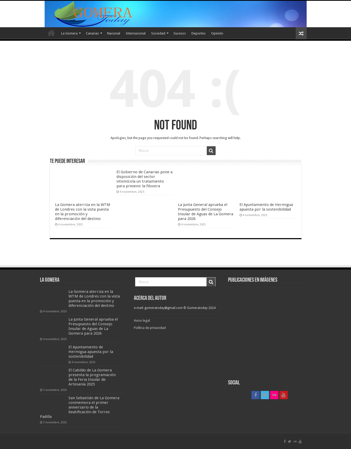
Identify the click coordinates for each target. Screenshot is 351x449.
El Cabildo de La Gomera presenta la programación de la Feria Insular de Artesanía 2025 (92, 377)
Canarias (92, 33)
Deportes (198, 33)
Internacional (136, 33)
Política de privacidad (150, 328)
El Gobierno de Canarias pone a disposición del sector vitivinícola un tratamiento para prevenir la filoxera (144, 179)
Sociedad (158, 33)
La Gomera (69, 33)
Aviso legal (142, 320)
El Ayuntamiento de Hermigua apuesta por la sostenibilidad (266, 207)
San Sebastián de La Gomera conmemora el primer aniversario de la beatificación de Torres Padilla (79, 407)
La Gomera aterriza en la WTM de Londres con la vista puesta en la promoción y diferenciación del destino (82, 211)
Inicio (51, 32)
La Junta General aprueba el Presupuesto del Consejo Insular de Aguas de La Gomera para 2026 (205, 211)
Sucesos (180, 33)
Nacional (113, 33)
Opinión (217, 33)
